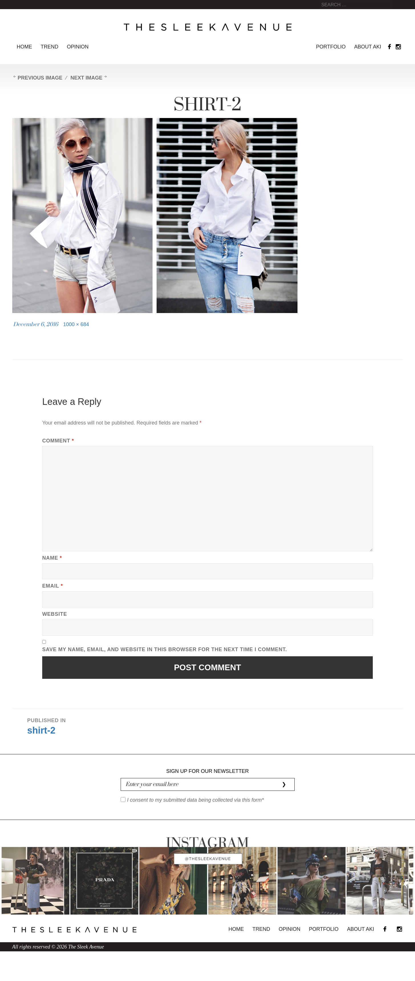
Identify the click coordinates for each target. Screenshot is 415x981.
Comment (58, 441)
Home (24, 47)
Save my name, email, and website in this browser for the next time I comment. (164, 649)
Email (52, 586)
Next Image (86, 78)
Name (52, 558)
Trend (49, 47)
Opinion (78, 47)
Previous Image (40, 78)
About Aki (367, 47)
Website (54, 614)
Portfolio (331, 47)
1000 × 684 (76, 324)
